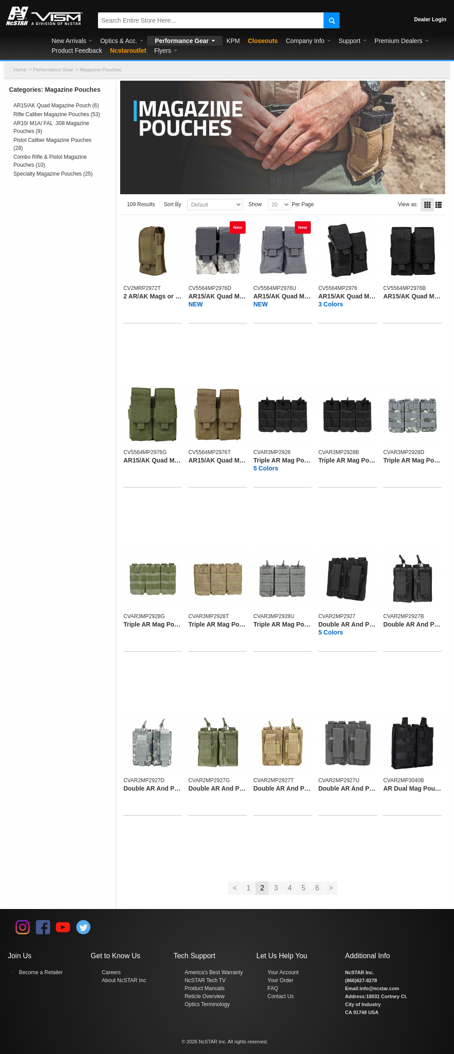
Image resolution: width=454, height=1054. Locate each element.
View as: (408, 204)
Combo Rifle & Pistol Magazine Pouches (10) (49, 161)
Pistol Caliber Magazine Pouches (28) (52, 144)
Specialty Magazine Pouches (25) (53, 174)
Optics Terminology (207, 1004)
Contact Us (280, 996)
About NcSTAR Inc (124, 980)
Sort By (172, 204)
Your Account (282, 972)
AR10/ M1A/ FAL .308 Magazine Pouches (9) (51, 127)
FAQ (272, 988)
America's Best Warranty (213, 972)
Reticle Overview (204, 996)
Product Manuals (204, 988)
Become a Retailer (41, 972)
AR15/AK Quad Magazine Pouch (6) (56, 105)
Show (255, 204)
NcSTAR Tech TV (205, 980)
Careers (111, 972)
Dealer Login (430, 19)
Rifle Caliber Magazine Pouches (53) (56, 114)
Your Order (280, 980)
